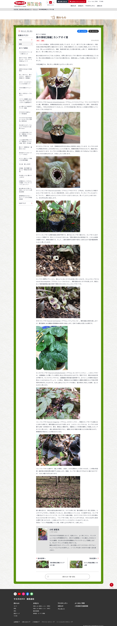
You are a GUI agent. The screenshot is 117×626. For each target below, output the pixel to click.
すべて (15, 606)
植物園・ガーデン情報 (39, 613)
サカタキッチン (63, 603)
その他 (15, 616)
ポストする (95, 31)
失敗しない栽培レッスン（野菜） (42, 606)
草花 (38, 40)
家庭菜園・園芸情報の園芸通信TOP (23, 9)
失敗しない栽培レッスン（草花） (42, 608)
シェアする (83, 31)
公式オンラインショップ (78, 1)
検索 (102, 1)
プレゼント (61, 609)
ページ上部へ (111, 587)
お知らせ (60, 606)
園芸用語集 (36, 611)
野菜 (15, 608)
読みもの (35, 9)
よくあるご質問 (94, 1)
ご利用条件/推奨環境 (81, 606)
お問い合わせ (63, 1)
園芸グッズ (17, 613)
